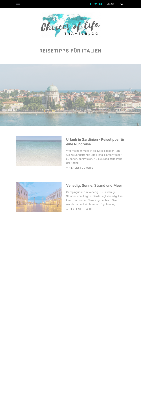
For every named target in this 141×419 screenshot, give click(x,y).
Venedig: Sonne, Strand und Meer (94, 185)
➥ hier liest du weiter (80, 167)
